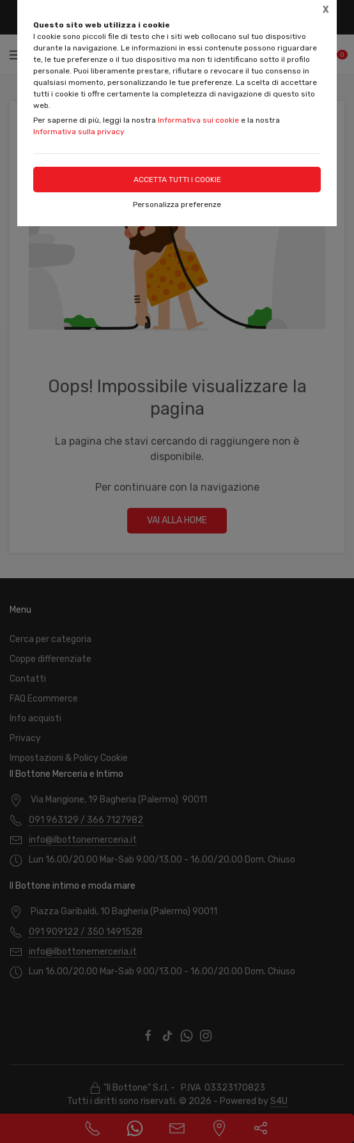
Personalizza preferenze (177, 204)
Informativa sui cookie (198, 120)
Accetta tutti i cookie (177, 179)
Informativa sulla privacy (79, 131)
